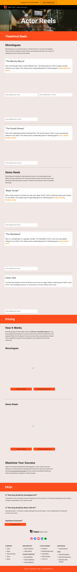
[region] (38, 2)
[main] (38, 21)
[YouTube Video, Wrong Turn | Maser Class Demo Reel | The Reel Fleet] (21, 258)
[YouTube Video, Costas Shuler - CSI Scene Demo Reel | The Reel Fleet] (21, 300)
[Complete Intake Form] (44, 389)
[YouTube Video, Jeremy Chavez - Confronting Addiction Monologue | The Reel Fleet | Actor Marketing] (21, 109)
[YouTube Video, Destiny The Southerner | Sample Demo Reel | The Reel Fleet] (21, 85)
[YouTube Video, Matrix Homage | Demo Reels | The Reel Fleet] (55, 85)
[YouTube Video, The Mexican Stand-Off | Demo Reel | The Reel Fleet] (21, 214)
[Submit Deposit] (21, 389)
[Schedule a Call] (15, 524)
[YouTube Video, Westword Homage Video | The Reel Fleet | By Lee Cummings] (21, 152)
